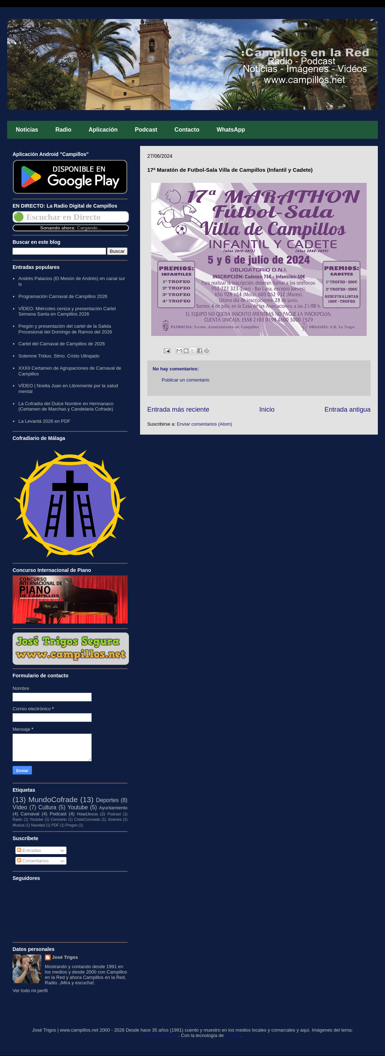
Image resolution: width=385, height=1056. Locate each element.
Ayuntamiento (113, 807)
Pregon (71, 825)
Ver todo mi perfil (30, 990)
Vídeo (20, 807)
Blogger (233, 1035)
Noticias (27, 130)
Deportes (107, 800)
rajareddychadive (160, 1035)
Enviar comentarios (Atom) (204, 424)
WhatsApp (231, 130)
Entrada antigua (348, 409)
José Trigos (65, 957)
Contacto (187, 130)
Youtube (78, 807)
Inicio (266, 409)
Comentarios (33, 860)
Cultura (47, 807)
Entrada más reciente (178, 409)
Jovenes (115, 819)
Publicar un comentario (185, 380)
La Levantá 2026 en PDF (44, 421)
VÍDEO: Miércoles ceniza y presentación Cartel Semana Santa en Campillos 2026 (67, 311)
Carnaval (29, 813)
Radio (63, 130)
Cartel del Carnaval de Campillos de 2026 (61, 343)
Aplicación (103, 130)
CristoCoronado (87, 819)
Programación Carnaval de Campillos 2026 (62, 296)
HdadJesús (87, 813)
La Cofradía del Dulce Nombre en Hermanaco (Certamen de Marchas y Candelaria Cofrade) (65, 406)
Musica (18, 825)
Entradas (29, 850)
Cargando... (89, 228)
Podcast (146, 130)
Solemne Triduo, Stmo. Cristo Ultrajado (58, 356)
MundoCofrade (53, 799)
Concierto (58, 819)
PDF (55, 825)
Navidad (38, 825)
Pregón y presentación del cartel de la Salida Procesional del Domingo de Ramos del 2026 (65, 329)
